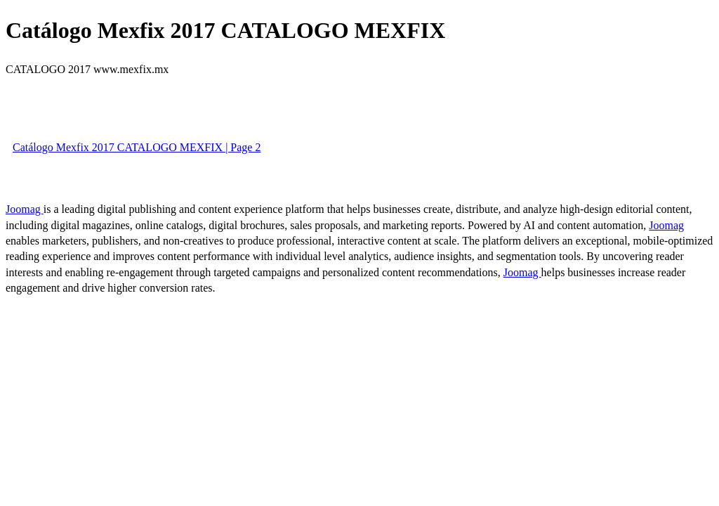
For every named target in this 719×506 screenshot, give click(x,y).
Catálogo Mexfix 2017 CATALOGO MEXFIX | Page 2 (136, 147)
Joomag (25, 209)
